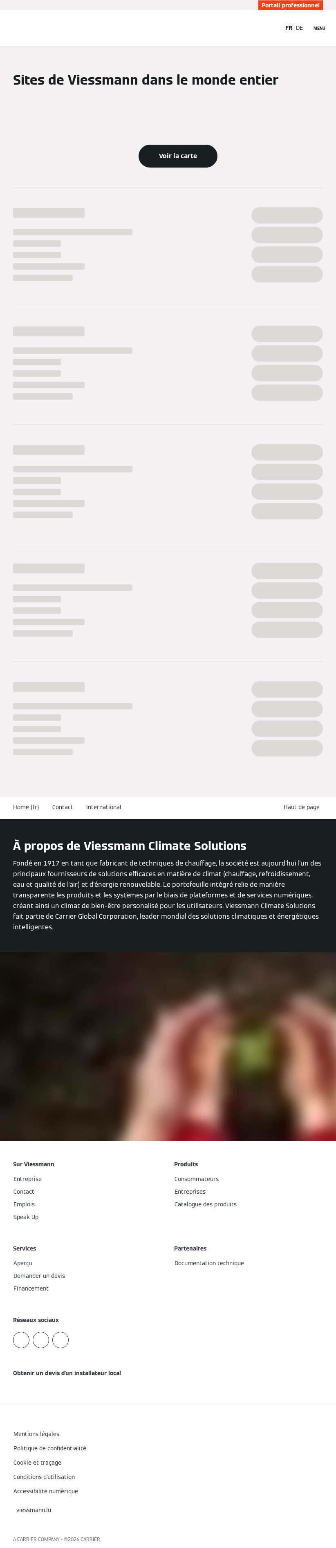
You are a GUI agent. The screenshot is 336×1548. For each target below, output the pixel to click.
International (103, 807)
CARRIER (90, 1539)
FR (288, 27)
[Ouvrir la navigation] (319, 28)
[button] (303, 807)
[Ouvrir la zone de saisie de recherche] (270, 28)
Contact (62, 807)
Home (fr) (26, 807)
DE (299, 27)
